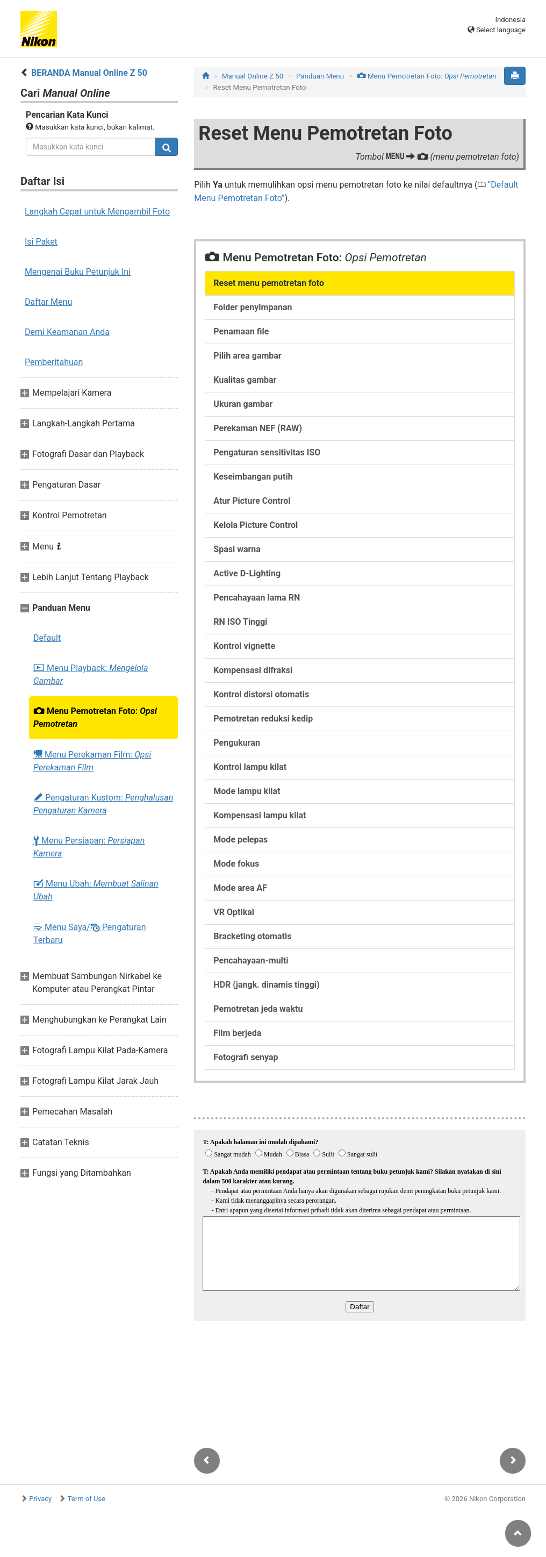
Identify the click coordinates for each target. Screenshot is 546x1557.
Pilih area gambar (247, 356)
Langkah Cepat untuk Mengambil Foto (97, 211)
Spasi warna (237, 549)
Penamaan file (241, 331)
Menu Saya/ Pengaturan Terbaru (89, 933)
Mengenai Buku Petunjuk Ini (78, 272)
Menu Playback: (90, 674)
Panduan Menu (320, 76)
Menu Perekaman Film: (92, 761)
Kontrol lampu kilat (249, 767)
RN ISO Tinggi (240, 622)
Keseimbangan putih (252, 477)
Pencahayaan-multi (250, 960)
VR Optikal (233, 912)
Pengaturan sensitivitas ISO (266, 452)
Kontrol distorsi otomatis (261, 694)
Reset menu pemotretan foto (268, 283)
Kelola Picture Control (255, 525)
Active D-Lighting (247, 573)
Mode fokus (236, 864)
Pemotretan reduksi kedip (263, 718)
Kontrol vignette (244, 646)
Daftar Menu (48, 302)
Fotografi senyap (245, 1057)
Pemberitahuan (54, 362)
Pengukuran (236, 743)
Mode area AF (240, 888)
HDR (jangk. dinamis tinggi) (266, 985)
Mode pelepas (240, 839)
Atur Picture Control (251, 501)
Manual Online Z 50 (252, 76)
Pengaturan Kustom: (103, 804)
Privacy (40, 1499)
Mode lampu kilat (246, 791)
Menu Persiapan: (89, 847)
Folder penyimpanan (252, 307)
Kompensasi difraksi (252, 670)
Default (47, 638)
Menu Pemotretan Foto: (95, 717)
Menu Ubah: (96, 890)
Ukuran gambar (242, 404)
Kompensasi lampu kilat (259, 815)
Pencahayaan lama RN (256, 597)
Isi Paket (41, 242)
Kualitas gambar (244, 380)
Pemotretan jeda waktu (258, 1009)
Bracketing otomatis (252, 936)
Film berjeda (237, 1033)
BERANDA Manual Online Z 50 (89, 73)
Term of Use (86, 1499)
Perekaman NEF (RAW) (257, 428)
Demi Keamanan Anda (67, 332)
